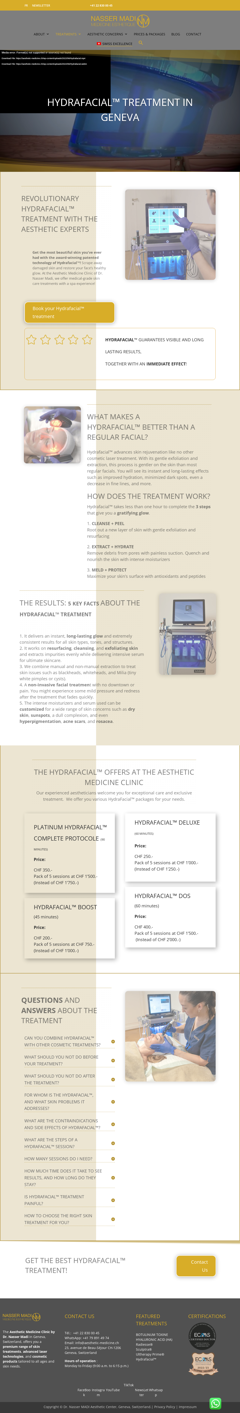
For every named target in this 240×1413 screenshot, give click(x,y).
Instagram (98, 1390)
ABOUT (39, 34)
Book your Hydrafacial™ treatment (58, 312)
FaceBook (84, 1390)
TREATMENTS (66, 34)
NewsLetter (141, 1390)
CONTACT (193, 34)
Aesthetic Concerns (105, 34)
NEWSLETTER (41, 6)
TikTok (127, 1385)
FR (26, 6)
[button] (141, 44)
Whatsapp (156, 1390)
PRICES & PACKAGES (149, 34)
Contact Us (199, 1266)
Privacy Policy (165, 1407)
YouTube (113, 1387)
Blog (175, 34)
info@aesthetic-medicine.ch (97, 1343)
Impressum (188, 1407)
